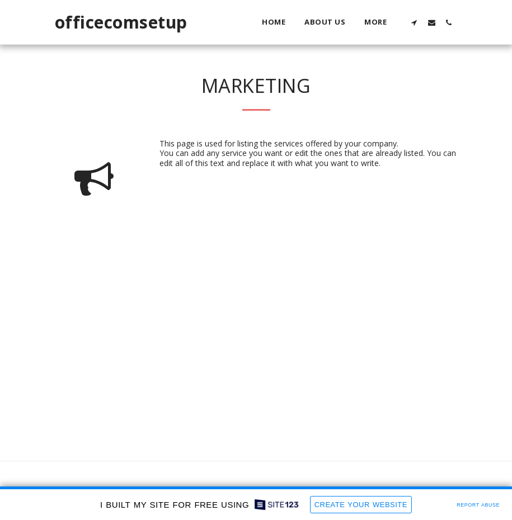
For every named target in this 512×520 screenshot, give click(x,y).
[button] (414, 22)
